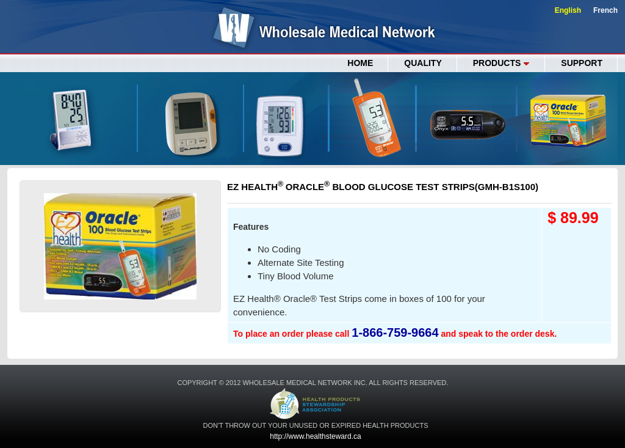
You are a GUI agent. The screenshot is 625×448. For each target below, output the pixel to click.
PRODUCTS (501, 63)
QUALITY (422, 63)
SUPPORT (581, 63)
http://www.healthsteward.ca (315, 436)
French (605, 10)
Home (360, 63)
